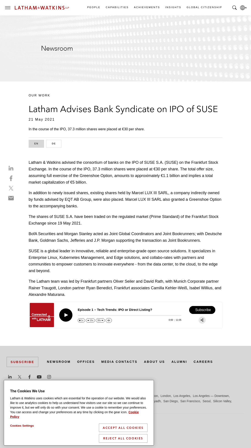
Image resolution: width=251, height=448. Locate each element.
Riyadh (156, 401)
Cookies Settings (22, 425)
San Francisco (190, 401)
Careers (203, 361)
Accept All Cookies (123, 428)
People (93, 7)
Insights (173, 7)
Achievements (146, 7)
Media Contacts (119, 361)
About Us (154, 361)
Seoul (206, 401)
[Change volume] (109, 320)
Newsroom (59, 361)
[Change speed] (81, 320)
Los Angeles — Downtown (211, 396)
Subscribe (22, 362)
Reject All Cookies (123, 438)
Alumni (179, 361)
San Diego (170, 401)
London (166, 396)
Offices (86, 361)
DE (56, 143)
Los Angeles (181, 396)
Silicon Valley (222, 401)
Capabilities (117, 7)
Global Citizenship (204, 7)
